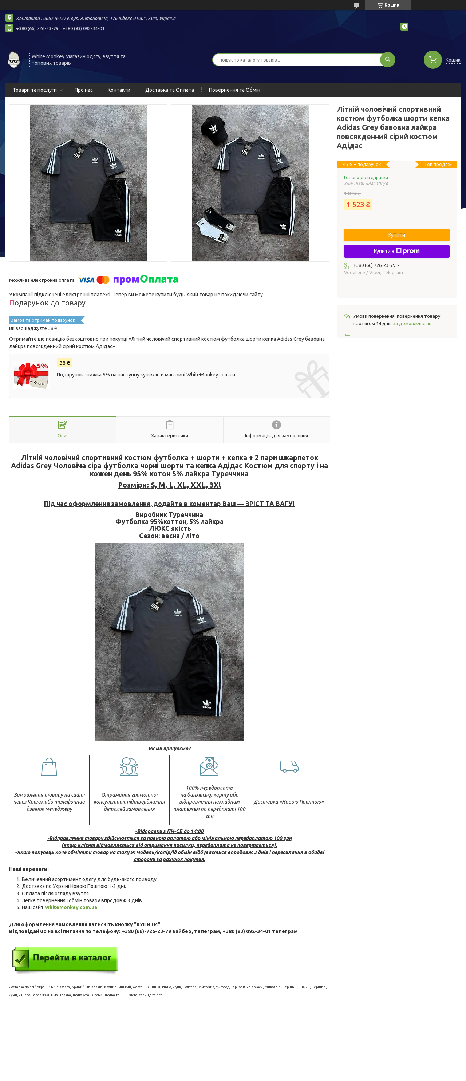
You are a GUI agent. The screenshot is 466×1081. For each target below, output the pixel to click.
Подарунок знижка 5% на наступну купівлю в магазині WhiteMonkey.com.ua (146, 375)
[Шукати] (387, 59)
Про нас (84, 89)
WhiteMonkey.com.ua (71, 907)
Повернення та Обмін (234, 89)
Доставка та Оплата (169, 89)
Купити (396, 235)
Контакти (119, 89)
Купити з (397, 251)
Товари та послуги (35, 89)
